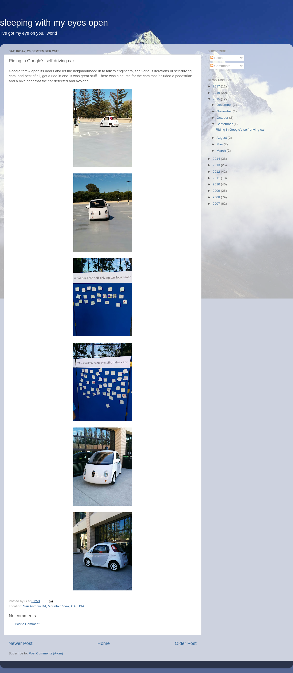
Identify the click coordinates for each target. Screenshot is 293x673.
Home (103, 643)
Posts (216, 58)
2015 (217, 99)
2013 (217, 165)
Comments (220, 66)
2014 (217, 158)
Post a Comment (27, 624)
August (222, 137)
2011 (217, 178)
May (220, 144)
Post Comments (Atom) (46, 653)
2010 (217, 184)
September (225, 124)
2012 (217, 171)
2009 (217, 190)
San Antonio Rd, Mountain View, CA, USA (53, 606)
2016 (217, 93)
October (223, 117)
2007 (217, 203)
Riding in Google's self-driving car (240, 129)
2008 (217, 197)
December (225, 105)
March (222, 150)
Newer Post (20, 643)
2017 (217, 86)
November (225, 111)
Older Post (186, 643)
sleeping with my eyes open (54, 23)
